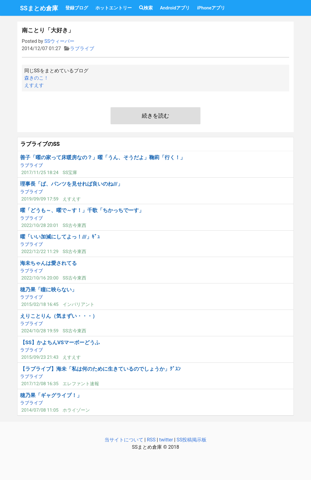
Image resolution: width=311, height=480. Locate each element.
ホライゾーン (76, 410)
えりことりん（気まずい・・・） (58, 316)
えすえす (34, 85)
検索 (146, 8)
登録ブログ (76, 8)
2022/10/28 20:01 (39, 225)
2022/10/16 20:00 (39, 278)
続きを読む (155, 116)
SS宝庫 (70, 172)
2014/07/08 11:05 (39, 410)
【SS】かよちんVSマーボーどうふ (60, 342)
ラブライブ (82, 48)
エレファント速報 (81, 383)
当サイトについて (123, 440)
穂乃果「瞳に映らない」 (48, 289)
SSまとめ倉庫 (39, 8)
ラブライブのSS (40, 144)
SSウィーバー (59, 41)
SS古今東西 (74, 225)
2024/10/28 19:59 (39, 331)
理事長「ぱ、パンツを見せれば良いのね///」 (71, 184)
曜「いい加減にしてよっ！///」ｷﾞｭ (60, 237)
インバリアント (78, 304)
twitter (166, 440)
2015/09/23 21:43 (39, 357)
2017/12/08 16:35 (39, 383)
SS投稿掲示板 (191, 440)
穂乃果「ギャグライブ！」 (51, 395)
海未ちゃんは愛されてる (48, 263)
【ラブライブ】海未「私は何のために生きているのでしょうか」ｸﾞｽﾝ (100, 369)
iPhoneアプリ (211, 8)
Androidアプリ (175, 8)
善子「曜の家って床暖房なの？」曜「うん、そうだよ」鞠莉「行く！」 (102, 157)
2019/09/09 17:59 (39, 199)
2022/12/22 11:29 (39, 251)
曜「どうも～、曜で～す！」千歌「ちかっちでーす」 (82, 210)
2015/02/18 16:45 (39, 304)
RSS (151, 440)
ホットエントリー (113, 8)
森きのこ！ (36, 78)
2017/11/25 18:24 (39, 172)
